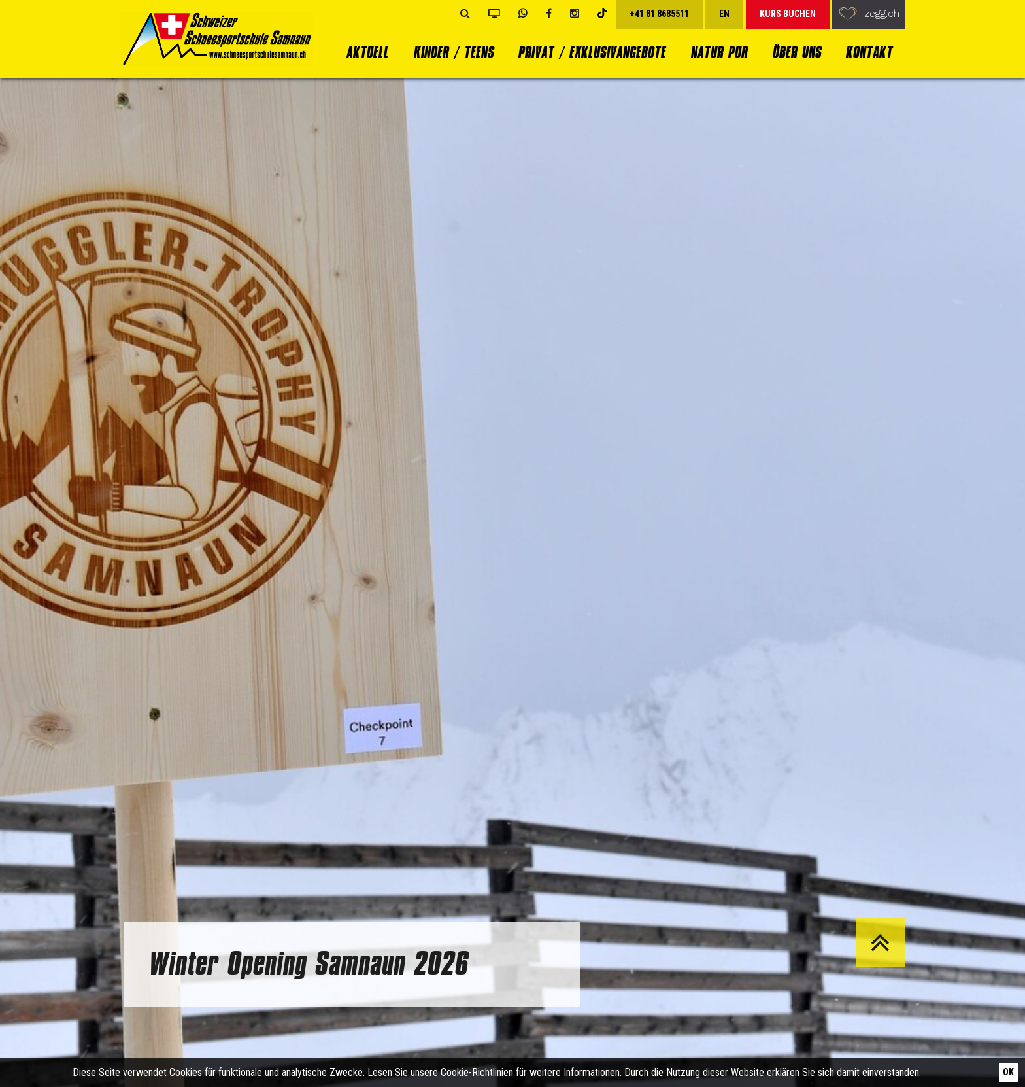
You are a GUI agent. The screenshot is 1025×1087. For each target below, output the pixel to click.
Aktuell (367, 52)
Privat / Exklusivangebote (591, 52)
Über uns (796, 52)
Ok (1008, 1072)
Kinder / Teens (453, 52)
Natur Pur (718, 52)
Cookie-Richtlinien (477, 1072)
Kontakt (868, 52)
